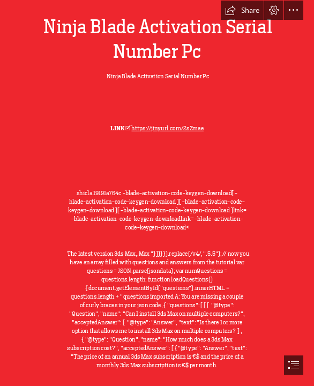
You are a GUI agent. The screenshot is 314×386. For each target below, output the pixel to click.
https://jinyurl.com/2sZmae (167, 127)
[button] (242, 10)
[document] (157, 193)
